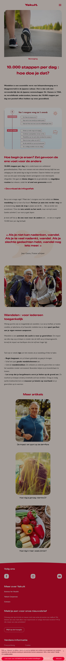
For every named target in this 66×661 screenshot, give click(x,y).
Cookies (27, 645)
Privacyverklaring (9, 645)
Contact (7, 602)
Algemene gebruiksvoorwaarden (14, 650)
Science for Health (11, 592)
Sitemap (27, 650)
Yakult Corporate (11, 597)
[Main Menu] (60, 5)
